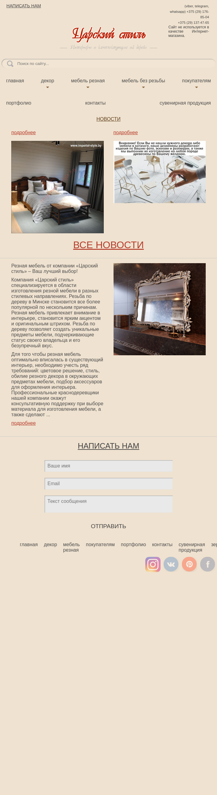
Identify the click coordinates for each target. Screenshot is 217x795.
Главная (15, 80)
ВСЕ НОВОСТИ (108, 244)
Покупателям (196, 80)
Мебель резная (88, 80)
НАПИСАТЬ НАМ (23, 5)
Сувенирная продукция (185, 103)
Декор (47, 80)
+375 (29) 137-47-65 (193, 22)
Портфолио (18, 103)
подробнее (23, 132)
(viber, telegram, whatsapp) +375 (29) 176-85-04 (189, 11)
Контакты (95, 103)
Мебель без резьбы (143, 80)
